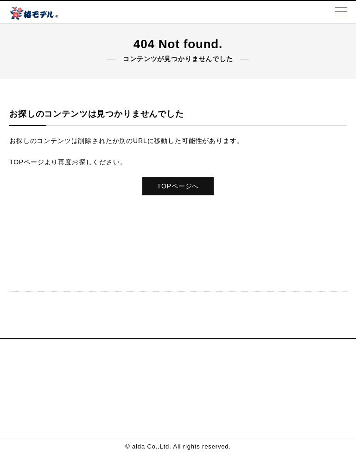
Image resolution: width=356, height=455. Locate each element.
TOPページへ (178, 186)
